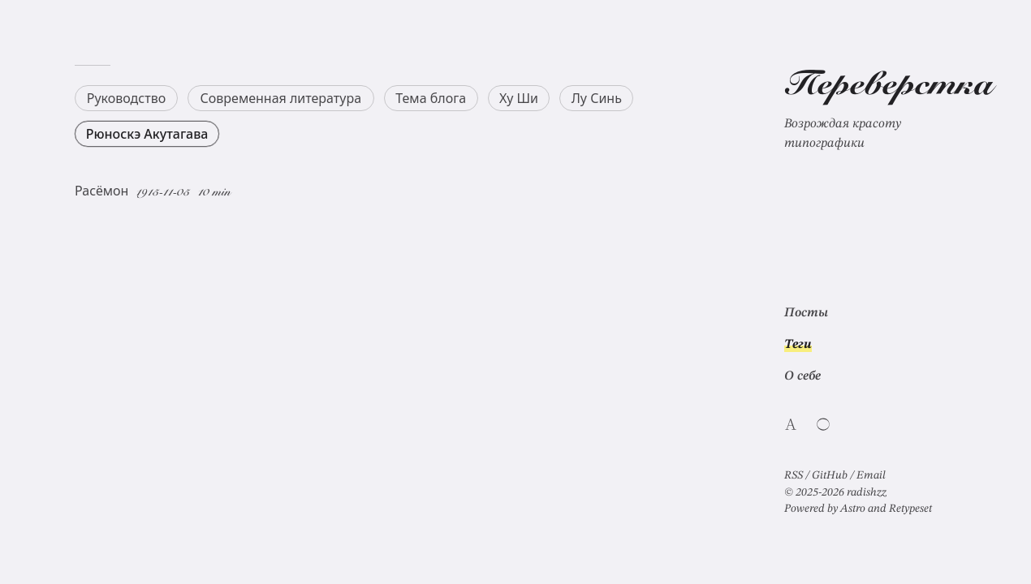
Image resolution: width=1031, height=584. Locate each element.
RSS (793, 475)
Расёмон (101, 191)
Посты (806, 313)
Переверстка (888, 87)
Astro (852, 508)
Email (871, 475)
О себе (802, 376)
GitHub (830, 475)
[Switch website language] (790, 424)
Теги (798, 344)
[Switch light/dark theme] (823, 424)
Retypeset (910, 508)
